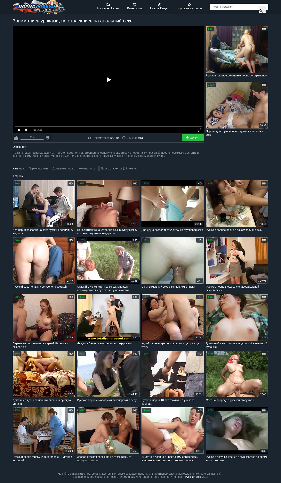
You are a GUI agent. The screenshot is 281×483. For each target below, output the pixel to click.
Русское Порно (108, 6)
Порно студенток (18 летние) (119, 168)
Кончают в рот (88, 168)
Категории (134, 6)
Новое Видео (159, 6)
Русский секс (193, 476)
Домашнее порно (64, 168)
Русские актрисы (189, 6)
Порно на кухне (38, 168)
